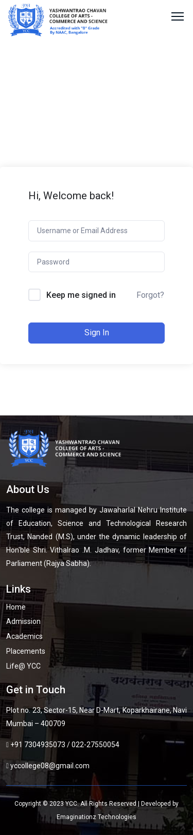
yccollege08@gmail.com (50, 766)
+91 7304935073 (37, 745)
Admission (23, 621)
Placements (25, 651)
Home (16, 607)
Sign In (96, 332)
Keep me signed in (81, 295)
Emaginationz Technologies (96, 817)
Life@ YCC (23, 666)
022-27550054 (95, 745)
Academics (24, 636)
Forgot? (150, 295)
